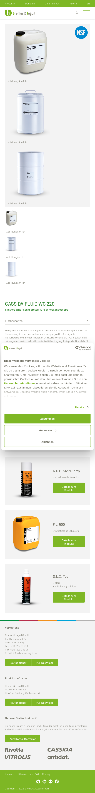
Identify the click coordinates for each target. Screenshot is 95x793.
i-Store (73, 3)
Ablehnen (47, 441)
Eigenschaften (14, 320)
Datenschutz (25, 774)
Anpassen (47, 430)
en (88, 3)
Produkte (10, 3)
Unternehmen (52, 3)
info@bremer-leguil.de (25, 653)
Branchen (29, 3)
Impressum (11, 774)
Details (79, 407)
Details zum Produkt (69, 488)
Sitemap (46, 774)
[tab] (47, 320)
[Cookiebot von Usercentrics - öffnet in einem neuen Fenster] (75, 348)
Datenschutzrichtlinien (19, 383)
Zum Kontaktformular (22, 738)
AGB (37, 774)
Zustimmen (47, 418)
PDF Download (45, 662)
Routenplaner (17, 662)
